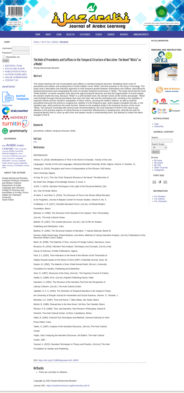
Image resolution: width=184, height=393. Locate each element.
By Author (158, 163)
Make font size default (160, 182)
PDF (35, 142)
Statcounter (7, 105)
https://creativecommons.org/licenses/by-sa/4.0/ (67, 385)
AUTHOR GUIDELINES (16, 74)
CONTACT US (11, 80)
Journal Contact (8, 86)
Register (70, 34)
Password (6, 53)
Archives (124, 34)
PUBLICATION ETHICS (15, 71)
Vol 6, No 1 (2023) (49, 42)
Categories (159, 170)
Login (58, 34)
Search (98, 34)
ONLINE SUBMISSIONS (16, 77)
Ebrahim (64, 42)
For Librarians (160, 201)
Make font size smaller (154, 182)
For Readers (160, 196)
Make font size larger (165, 182)
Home (37, 34)
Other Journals (161, 167)
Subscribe (158, 126)
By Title (157, 165)
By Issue (158, 160)
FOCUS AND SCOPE (15, 68)
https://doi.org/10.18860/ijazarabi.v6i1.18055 (58, 360)
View (156, 124)
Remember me (13, 57)
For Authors (159, 199)
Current (111, 34)
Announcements (141, 34)
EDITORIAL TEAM (13, 66)
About (48, 34)
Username (7, 48)
